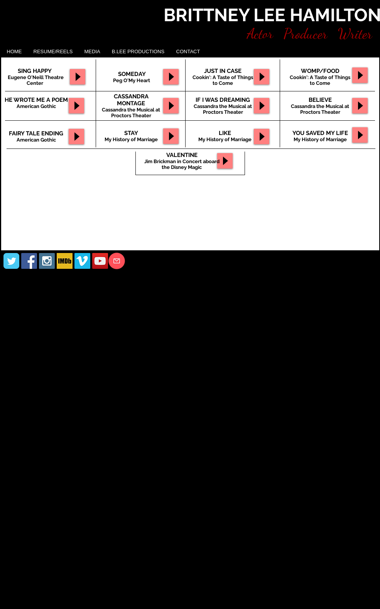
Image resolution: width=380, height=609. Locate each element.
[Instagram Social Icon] (47, 261)
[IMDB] (65, 261)
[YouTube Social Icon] (100, 261)
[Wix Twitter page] (11, 261)
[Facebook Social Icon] (29, 261)
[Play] (76, 105)
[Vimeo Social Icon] (82, 261)
